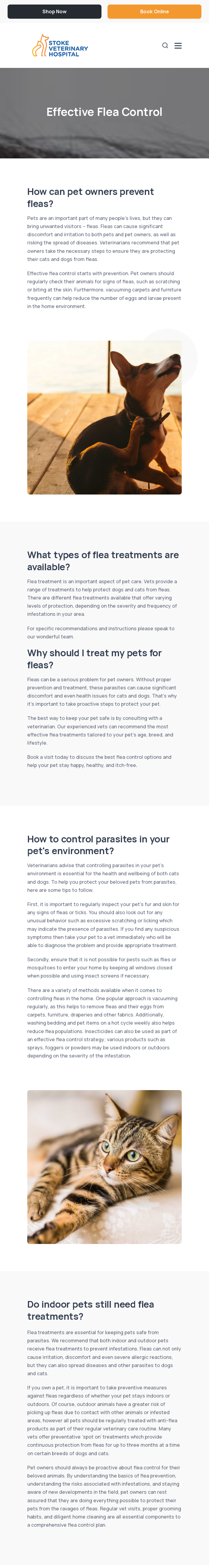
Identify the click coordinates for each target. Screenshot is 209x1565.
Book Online (154, 11)
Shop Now (54, 11)
